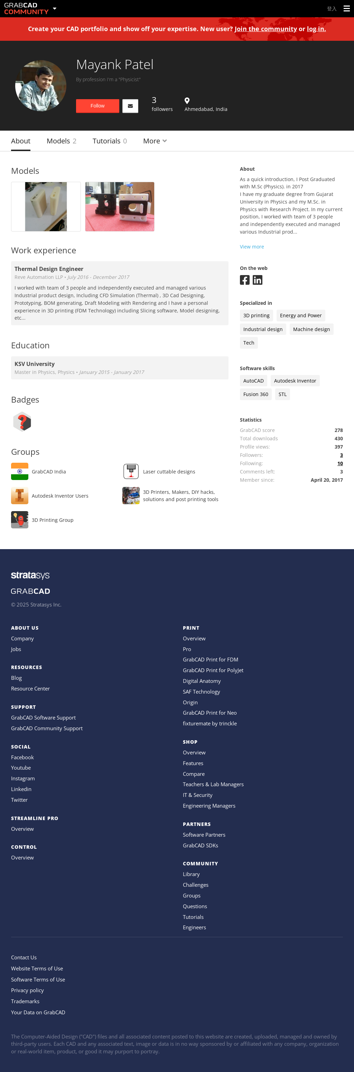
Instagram (23, 778)
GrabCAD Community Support (47, 728)
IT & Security (198, 794)
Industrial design (263, 329)
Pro (187, 649)
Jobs (16, 649)
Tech (248, 342)
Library (191, 874)
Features (193, 763)
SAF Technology (201, 691)
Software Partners (204, 834)
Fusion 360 (255, 394)
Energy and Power (301, 315)
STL (283, 394)
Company (22, 638)
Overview (22, 828)
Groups (192, 895)
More (155, 140)
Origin (190, 702)
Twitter (19, 799)
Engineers (194, 927)
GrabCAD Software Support (43, 717)
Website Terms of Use (37, 968)
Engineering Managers (209, 805)
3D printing (256, 315)
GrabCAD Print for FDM (210, 659)
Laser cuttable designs (169, 471)
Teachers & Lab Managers (213, 784)
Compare (194, 773)
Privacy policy (27, 990)
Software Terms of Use (38, 979)
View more (252, 246)
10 (340, 463)
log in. (316, 29)
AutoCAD (253, 380)
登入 (332, 8)
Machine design (311, 329)
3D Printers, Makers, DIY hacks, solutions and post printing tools (180, 496)
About (20, 140)
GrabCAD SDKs (200, 845)
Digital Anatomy (202, 680)
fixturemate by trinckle (210, 723)
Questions (195, 906)
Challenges (195, 884)
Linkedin (21, 789)
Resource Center (30, 688)
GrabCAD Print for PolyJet (213, 670)
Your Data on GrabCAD (38, 1012)
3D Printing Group (53, 520)
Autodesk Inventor (295, 380)
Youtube (21, 767)
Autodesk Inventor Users (60, 495)
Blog (16, 677)
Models (61, 140)
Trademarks (25, 1001)
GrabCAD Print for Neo (210, 712)
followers (162, 103)
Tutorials (110, 140)
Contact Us (24, 957)
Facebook (22, 757)
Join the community (266, 29)
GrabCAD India (49, 471)
